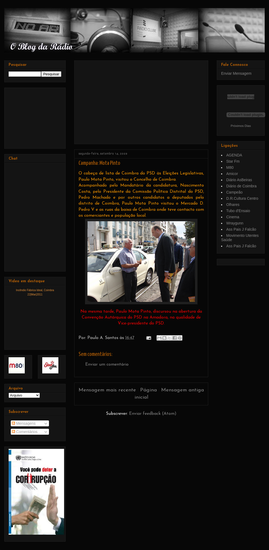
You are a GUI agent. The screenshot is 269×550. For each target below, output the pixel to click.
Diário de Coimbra (241, 186)
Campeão (234, 192)
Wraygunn (234, 223)
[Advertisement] (124, 100)
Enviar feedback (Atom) (152, 414)
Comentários (24, 432)
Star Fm (233, 161)
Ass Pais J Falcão (241, 229)
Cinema (232, 217)
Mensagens (24, 423)
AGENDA (234, 155)
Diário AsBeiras (239, 180)
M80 (229, 167)
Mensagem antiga (182, 390)
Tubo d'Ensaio (238, 211)
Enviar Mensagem (236, 73)
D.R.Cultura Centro (242, 198)
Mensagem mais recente (107, 390)
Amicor (232, 174)
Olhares (232, 204)
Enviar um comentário (107, 364)
